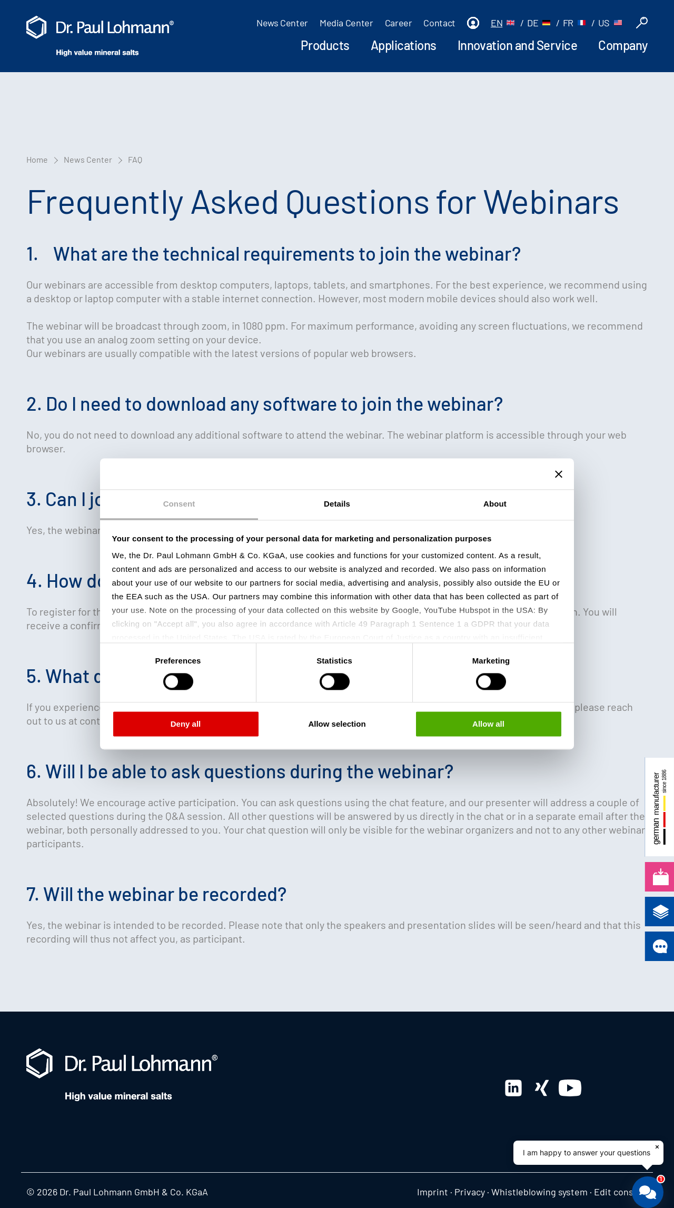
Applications (404, 45)
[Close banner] (558, 474)
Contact (439, 22)
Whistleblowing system (539, 1191)
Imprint (432, 1191)
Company (623, 45)
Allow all (488, 723)
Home (37, 159)
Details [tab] (337, 503)
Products (325, 45)
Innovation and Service (517, 45)
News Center (282, 22)
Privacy (469, 1191)
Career (398, 22)
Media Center (346, 22)
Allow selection (336, 723)
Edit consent (621, 1191)
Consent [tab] (179, 503)
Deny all (186, 723)
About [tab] (495, 503)
